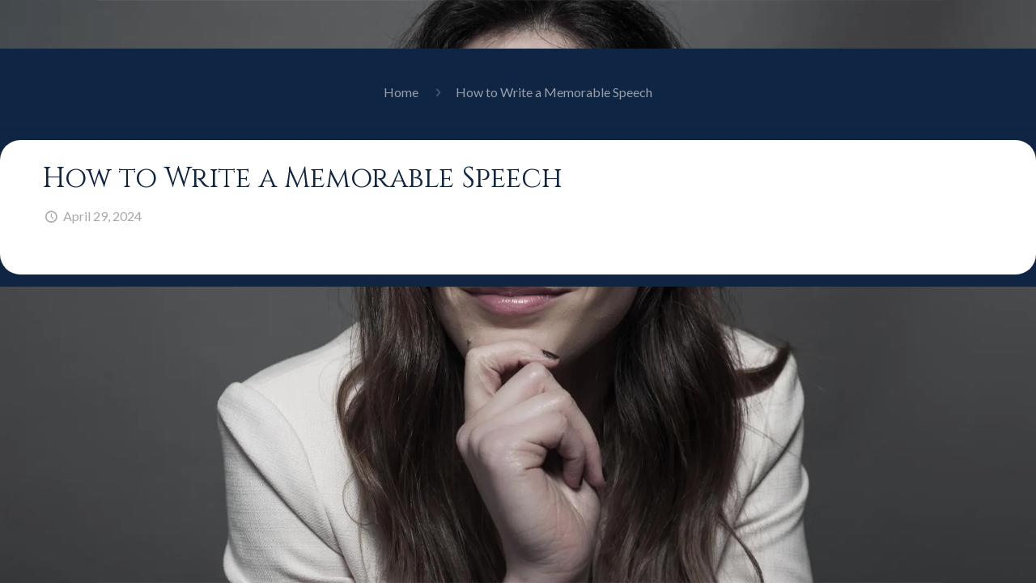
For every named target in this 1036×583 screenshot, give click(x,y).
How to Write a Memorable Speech (554, 92)
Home (401, 92)
